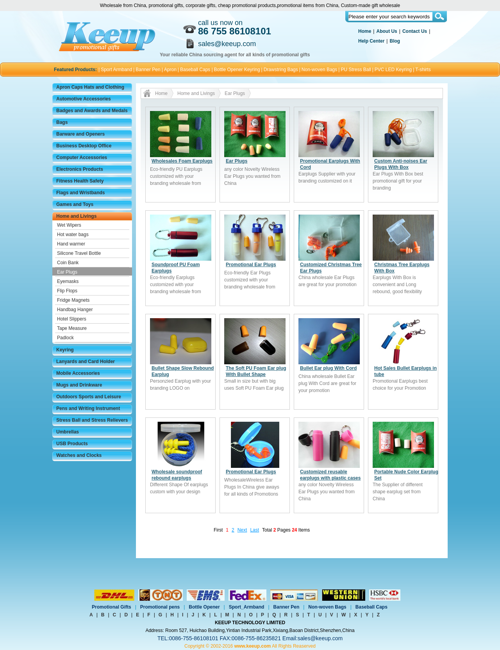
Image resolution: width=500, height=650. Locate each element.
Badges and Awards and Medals (92, 110)
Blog (394, 41)
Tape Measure (72, 328)
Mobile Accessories (78, 373)
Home (364, 31)
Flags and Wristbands (80, 192)
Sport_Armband (246, 607)
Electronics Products (79, 169)
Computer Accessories (81, 157)
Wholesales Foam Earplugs (182, 161)
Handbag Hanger (75, 309)
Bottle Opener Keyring (237, 69)
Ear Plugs (67, 272)
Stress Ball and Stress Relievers (92, 420)
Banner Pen (148, 69)
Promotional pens (160, 607)
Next (242, 530)
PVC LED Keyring (393, 69)
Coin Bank (68, 262)
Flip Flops (67, 291)
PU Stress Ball (356, 69)
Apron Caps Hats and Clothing (90, 87)
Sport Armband (116, 69)
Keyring (65, 350)
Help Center (371, 41)
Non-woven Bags (319, 69)
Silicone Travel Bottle (79, 253)
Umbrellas (67, 432)
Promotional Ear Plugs (251, 264)
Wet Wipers (69, 225)
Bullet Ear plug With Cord (328, 368)
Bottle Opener (204, 607)
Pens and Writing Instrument (88, 408)
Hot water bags (73, 234)
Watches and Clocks (79, 455)
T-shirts (422, 69)
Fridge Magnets (73, 300)
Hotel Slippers (71, 319)
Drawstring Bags (281, 69)
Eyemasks (68, 281)
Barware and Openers (80, 134)
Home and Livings (76, 216)
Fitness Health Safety (80, 181)
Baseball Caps (195, 69)
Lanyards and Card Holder (85, 361)
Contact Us (414, 31)
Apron (170, 69)
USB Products (72, 443)
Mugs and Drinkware (79, 385)
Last (254, 530)
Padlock (65, 337)
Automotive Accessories (83, 99)
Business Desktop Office (83, 146)
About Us (386, 31)
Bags (62, 122)
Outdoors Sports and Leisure (88, 396)
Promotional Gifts (111, 607)
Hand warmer (71, 244)
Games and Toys (74, 204)
